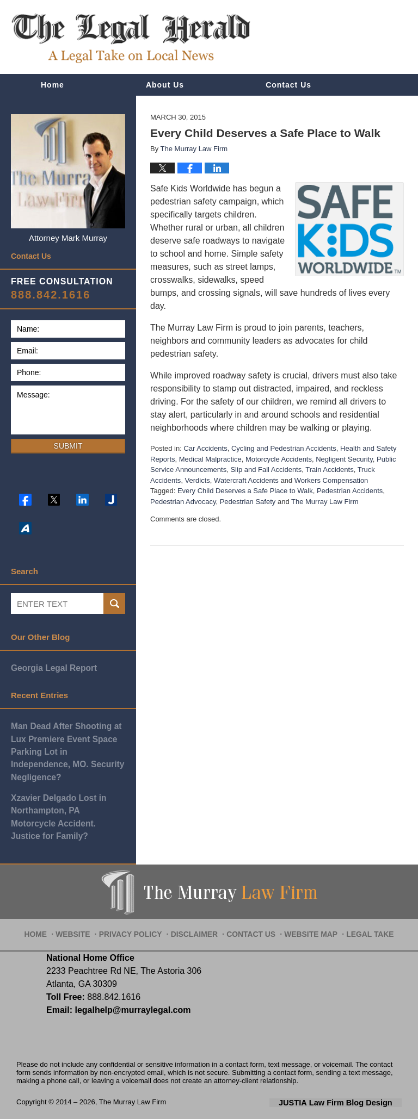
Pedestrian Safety (248, 502)
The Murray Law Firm (325, 502)
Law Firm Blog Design (350, 1073)
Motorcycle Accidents (278, 459)
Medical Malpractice (210, 459)
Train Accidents (329, 469)
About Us (165, 84)
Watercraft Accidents (246, 480)
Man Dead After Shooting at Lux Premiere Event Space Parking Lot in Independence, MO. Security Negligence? (68, 743)
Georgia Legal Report (52, 667)
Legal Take (361, 900)
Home (52, 84)
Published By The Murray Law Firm (340, 37)
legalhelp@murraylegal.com (129, 981)
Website (85, 900)
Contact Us (288, 84)
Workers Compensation (331, 480)
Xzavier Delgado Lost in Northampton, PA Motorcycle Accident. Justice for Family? (67, 794)
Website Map (306, 900)
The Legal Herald (130, 38)
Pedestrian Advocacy (183, 502)
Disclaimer (197, 900)
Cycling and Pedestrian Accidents (283, 448)
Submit (68, 446)
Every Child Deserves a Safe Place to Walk (245, 491)
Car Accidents (205, 448)
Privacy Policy (139, 900)
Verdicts (197, 480)
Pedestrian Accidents (350, 491)
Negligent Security (344, 459)
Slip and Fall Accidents (266, 469)
